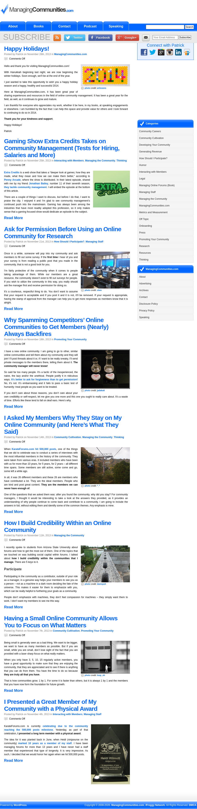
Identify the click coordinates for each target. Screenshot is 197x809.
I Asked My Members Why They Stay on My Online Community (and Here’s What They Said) (63, 424)
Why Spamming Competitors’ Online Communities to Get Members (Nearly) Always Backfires (56, 327)
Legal (142, 178)
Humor (142, 165)
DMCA (192, 805)
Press (142, 232)
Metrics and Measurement (153, 212)
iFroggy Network (155, 805)
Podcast (90, 26)
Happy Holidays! (26, 48)
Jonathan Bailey (38, 183)
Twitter (78, 37)
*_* (98, 486)
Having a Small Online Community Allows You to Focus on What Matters (60, 622)
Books (39, 26)
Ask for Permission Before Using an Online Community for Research (62, 232)
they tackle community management (25, 187)
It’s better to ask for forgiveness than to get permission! (44, 379)
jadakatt (101, 390)
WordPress (20, 805)
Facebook (103, 37)
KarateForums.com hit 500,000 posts (34, 449)
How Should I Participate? (69, 241)
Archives (144, 290)
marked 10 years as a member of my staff (45, 743)
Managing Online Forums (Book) (156, 185)
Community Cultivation (67, 437)
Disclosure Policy (148, 303)
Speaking (116, 26)
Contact (64, 26)
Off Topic (144, 219)
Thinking (122, 160)
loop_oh (101, 675)
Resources (145, 252)
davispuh (101, 584)
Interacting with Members (69, 160)
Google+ (130, 37)
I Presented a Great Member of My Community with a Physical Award (50, 705)
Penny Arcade (12, 179)
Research (144, 246)
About (13, 26)
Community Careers (150, 131)
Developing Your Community (154, 144)
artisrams (101, 88)
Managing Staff (94, 241)
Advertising (145, 283)
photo (87, 88)
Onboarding (145, 225)
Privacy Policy (146, 310)
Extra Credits (11, 172)
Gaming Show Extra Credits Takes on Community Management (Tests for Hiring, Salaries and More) (61, 148)
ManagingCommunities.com (70, 54)
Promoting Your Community (70, 339)
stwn (99, 290)
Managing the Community (100, 160)
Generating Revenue (150, 151)
